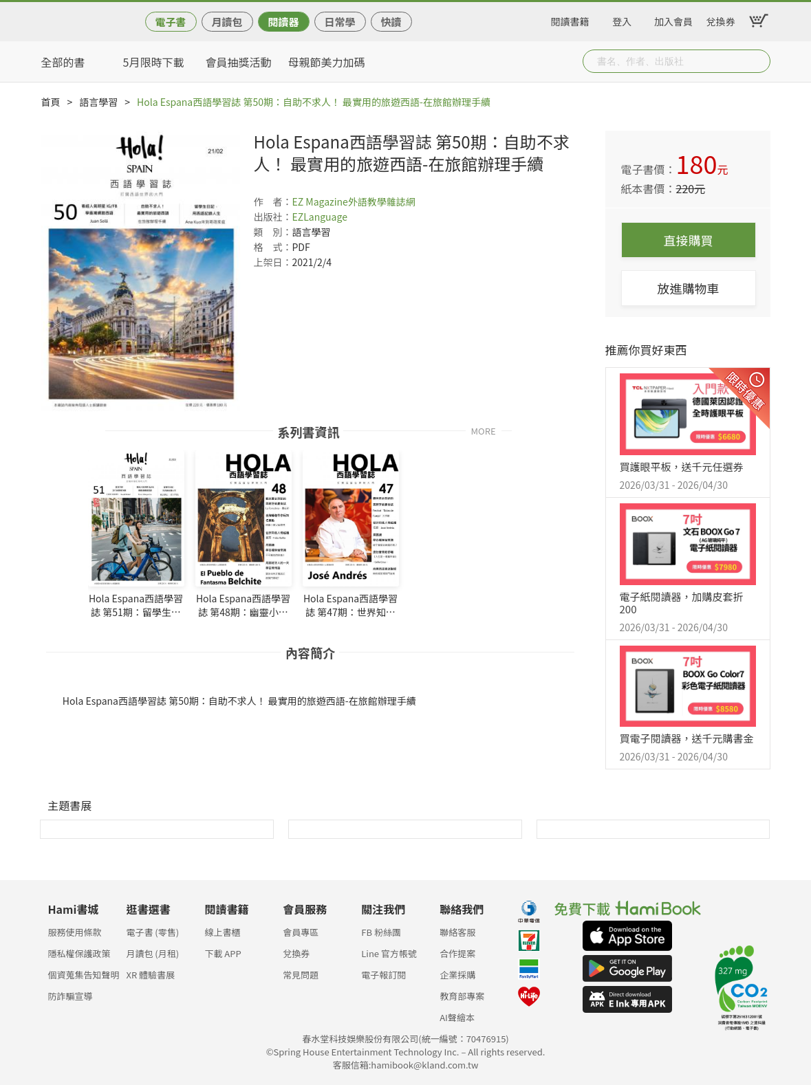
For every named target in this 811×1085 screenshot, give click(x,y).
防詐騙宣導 (70, 995)
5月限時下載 (153, 62)
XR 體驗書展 (150, 974)
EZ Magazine (320, 201)
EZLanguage (319, 216)
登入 (621, 19)
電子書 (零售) (152, 932)
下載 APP (222, 953)
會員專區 (300, 932)
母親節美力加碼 (326, 62)
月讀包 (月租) (152, 953)
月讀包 (226, 21)
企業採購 (457, 974)
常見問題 (300, 974)
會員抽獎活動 (239, 62)
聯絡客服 (457, 932)
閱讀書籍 (570, 19)
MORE (483, 430)
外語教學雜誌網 (381, 201)
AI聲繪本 (457, 1017)
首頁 (51, 102)
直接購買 (688, 240)
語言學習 (98, 102)
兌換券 (720, 19)
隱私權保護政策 (79, 953)
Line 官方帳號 (389, 953)
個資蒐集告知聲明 (84, 974)
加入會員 (673, 19)
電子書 (170, 21)
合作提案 (457, 953)
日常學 (339, 21)
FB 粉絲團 (381, 932)
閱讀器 (283, 21)
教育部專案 (462, 995)
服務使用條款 (75, 932)
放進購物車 (689, 288)
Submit (759, 61)
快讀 (390, 21)
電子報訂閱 (383, 974)
